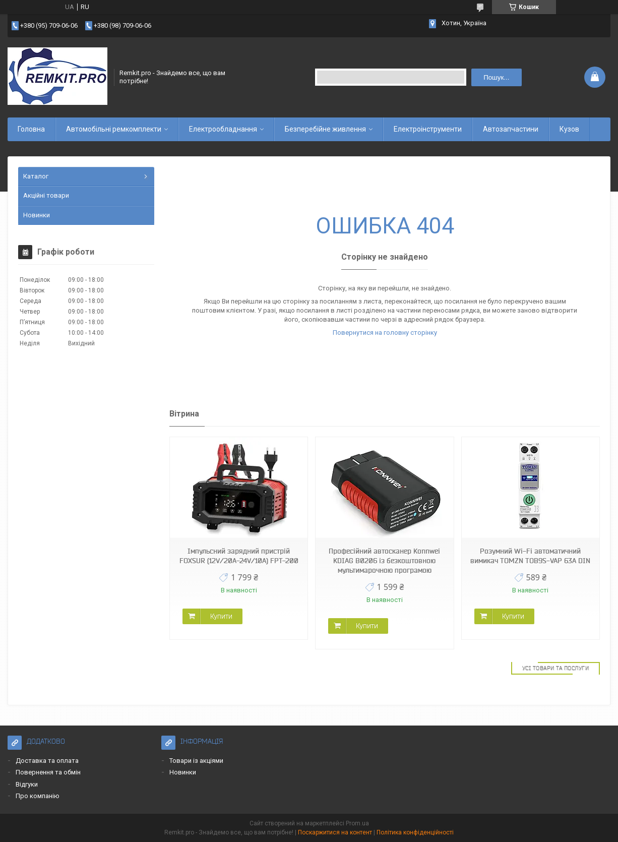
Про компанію (37, 796)
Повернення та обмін (48, 772)
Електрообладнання (223, 129)
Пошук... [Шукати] (496, 77)
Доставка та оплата (47, 760)
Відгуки (27, 784)
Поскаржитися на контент (335, 832)
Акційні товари (46, 195)
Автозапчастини (510, 129)
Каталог (35, 176)
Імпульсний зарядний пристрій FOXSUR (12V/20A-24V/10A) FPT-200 (238, 556)
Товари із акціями (196, 760)
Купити (221, 616)
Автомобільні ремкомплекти (113, 129)
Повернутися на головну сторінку (385, 332)
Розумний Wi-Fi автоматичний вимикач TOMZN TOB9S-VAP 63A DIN (530, 556)
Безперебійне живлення (325, 129)
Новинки (36, 215)
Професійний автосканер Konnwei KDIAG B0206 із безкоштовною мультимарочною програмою (384, 560)
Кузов (569, 129)
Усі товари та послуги (555, 668)
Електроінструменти (428, 129)
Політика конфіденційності (415, 832)
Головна (31, 129)
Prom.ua (357, 823)
